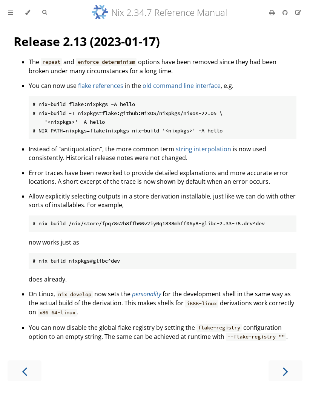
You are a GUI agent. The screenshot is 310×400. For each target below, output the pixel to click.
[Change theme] (27, 12)
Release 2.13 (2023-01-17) (87, 41)
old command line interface (182, 86)
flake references (100, 86)
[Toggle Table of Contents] (10, 12)
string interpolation (203, 149)
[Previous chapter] (24, 370)
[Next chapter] (285, 370)
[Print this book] (272, 12)
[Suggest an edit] (298, 12)
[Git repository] (285, 12)
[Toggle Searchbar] (44, 12)
